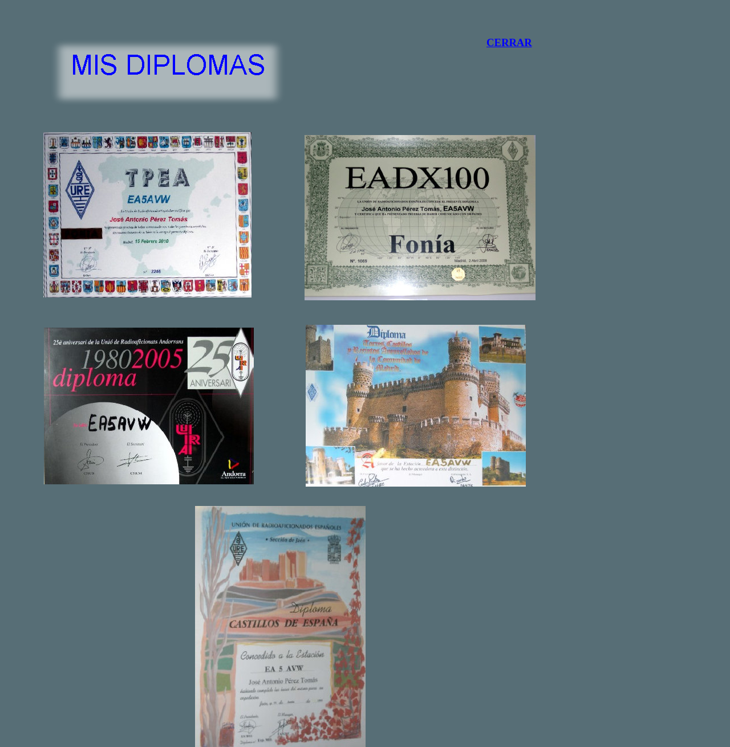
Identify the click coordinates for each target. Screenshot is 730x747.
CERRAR (509, 42)
